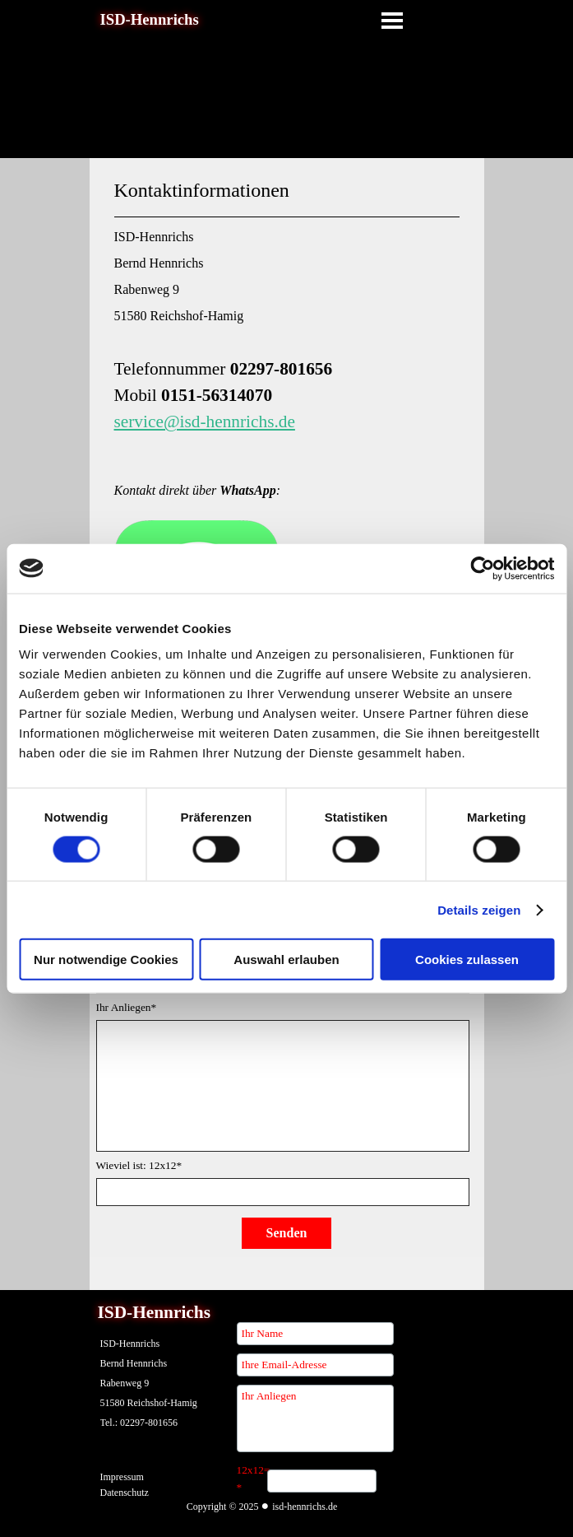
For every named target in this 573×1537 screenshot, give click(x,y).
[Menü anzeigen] (392, 20)
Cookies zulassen (467, 959)
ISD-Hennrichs (149, 19)
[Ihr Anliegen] (315, 1418)
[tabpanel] (287, 439)
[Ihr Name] (315, 1333)
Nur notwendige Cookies (106, 959)
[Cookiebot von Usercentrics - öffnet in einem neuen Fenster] (482, 568)
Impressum (122, 1477)
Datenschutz (124, 1492)
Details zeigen (478, 909)
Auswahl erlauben (286, 959)
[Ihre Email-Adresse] (315, 1364)
